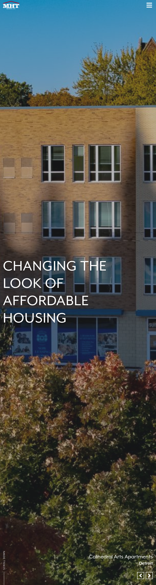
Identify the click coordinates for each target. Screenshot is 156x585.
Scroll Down (4, 560)
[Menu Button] (149, 5)
